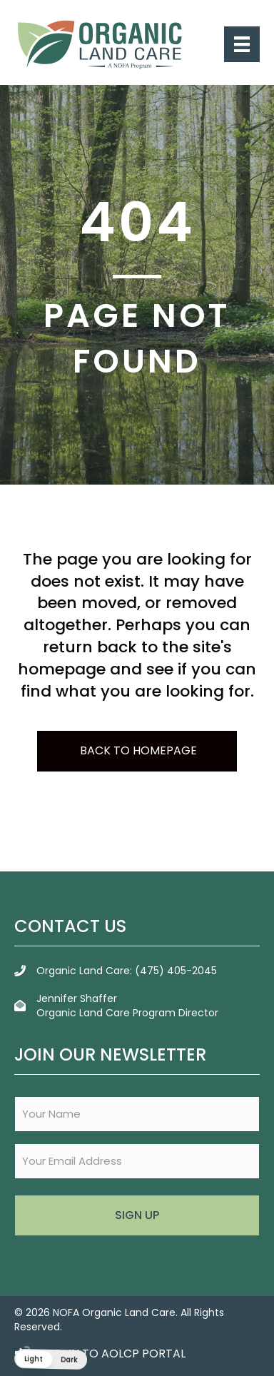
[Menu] (242, 44)
